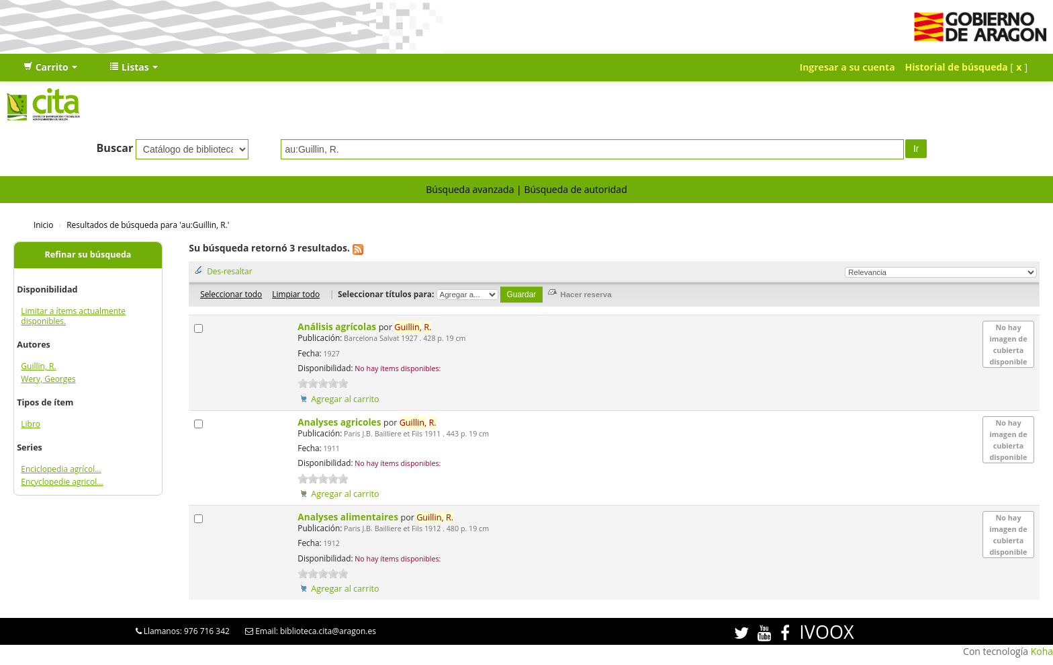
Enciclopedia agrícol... (61, 469)
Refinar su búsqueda (88, 254)
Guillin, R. (38, 366)
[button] (50, 67)
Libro (30, 424)
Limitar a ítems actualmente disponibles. (73, 316)
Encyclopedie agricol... (62, 481)
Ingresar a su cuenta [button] (847, 67)
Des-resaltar (229, 271)
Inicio (43, 224)
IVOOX (826, 631)
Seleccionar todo (231, 293)
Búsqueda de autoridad (575, 189)
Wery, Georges (48, 379)
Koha (1042, 651)
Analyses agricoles (340, 422)
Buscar (115, 148)
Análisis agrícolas (337, 326)
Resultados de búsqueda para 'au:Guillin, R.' (147, 224)
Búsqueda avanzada (470, 189)
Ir (916, 148)
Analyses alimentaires (348, 516)
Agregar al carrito (345, 399)
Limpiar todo (296, 293)
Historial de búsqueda (956, 67)
